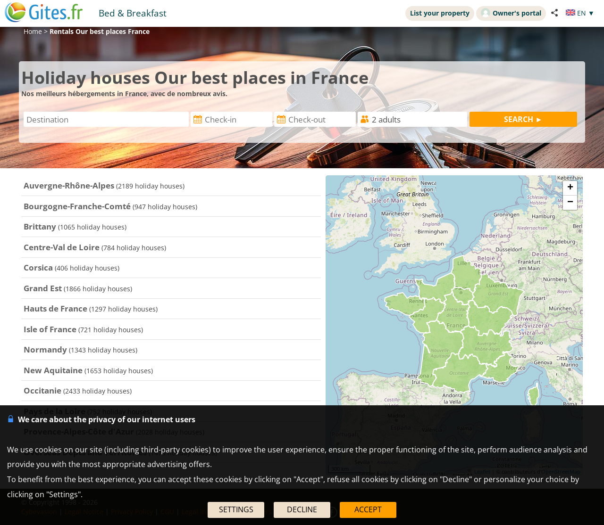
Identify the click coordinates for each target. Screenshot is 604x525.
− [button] (570, 203)
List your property (440, 12)
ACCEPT (368, 509)
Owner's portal (511, 12)
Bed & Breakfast (133, 13)
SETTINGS (236, 509)
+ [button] (570, 188)
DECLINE (302, 509)
